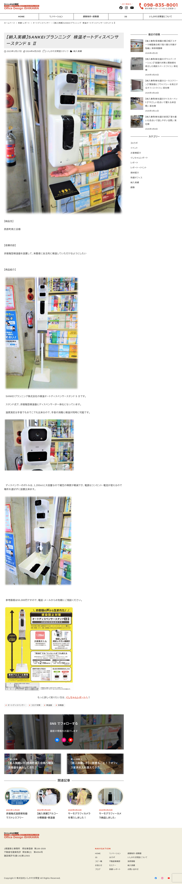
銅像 (133, 187)
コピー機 (98, 861)
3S (96, 857)
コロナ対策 (35, 705)
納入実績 (77, 51)
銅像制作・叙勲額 (134, 853)
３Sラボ (134, 143)
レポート (134, 163)
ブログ (97, 869)
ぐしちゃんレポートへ (77, 697)
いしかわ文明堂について (137, 857)
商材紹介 (135, 173)
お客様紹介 (136, 153)
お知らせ (98, 865)
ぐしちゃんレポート (139, 158)
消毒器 (60, 705)
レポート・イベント (139, 168)
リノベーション (115, 853)
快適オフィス (136, 177)
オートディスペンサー (16, 705)
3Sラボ (112, 857)
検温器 (49, 705)
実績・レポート (114, 869)
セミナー (112, 865)
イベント (134, 148)
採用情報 (131, 861)
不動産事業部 (114, 861)
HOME (98, 853)
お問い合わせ (133, 869)
